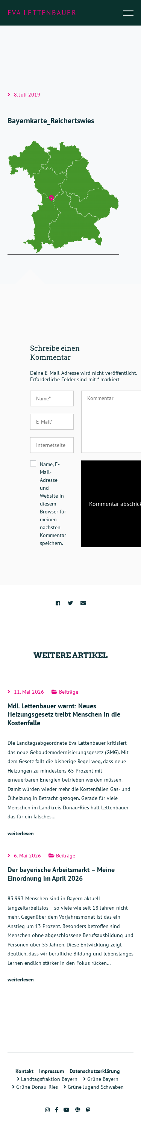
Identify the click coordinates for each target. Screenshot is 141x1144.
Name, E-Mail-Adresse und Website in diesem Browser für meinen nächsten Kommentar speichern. (53, 503)
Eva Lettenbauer (42, 12)
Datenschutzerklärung (95, 1071)
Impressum (51, 1071)
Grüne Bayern (100, 1079)
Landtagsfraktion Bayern (47, 1079)
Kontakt (24, 1071)
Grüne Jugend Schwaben (94, 1087)
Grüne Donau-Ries (35, 1087)
